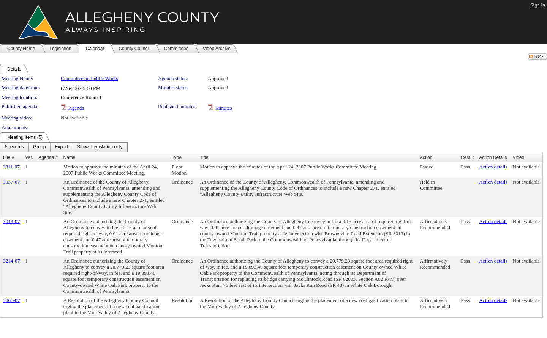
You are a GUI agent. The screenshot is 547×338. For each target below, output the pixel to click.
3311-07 (11, 167)
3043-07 (11, 221)
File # (8, 157)
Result (467, 157)
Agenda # (48, 157)
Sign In (537, 5)
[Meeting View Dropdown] (100, 147)
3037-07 (11, 182)
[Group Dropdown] (39, 147)
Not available (74, 118)
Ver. (29, 157)
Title (204, 157)
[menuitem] (14, 147)
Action (426, 157)
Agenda (76, 108)
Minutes (223, 108)
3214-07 (11, 261)
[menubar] (64, 147)
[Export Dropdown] (61, 147)
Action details (493, 167)
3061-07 (11, 300)
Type (177, 157)
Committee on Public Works (89, 78)
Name (69, 157)
